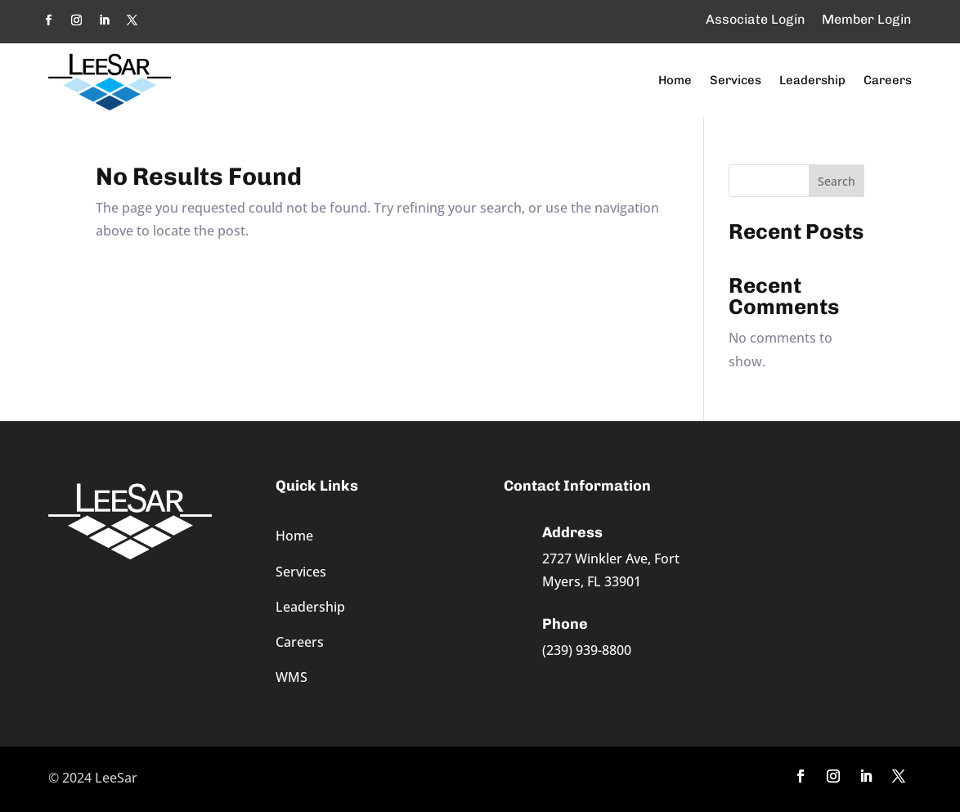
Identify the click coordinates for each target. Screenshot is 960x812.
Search (836, 181)
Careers (888, 80)
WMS (291, 677)
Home (675, 80)
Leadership (812, 80)
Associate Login (755, 19)
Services (735, 80)
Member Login (867, 19)
